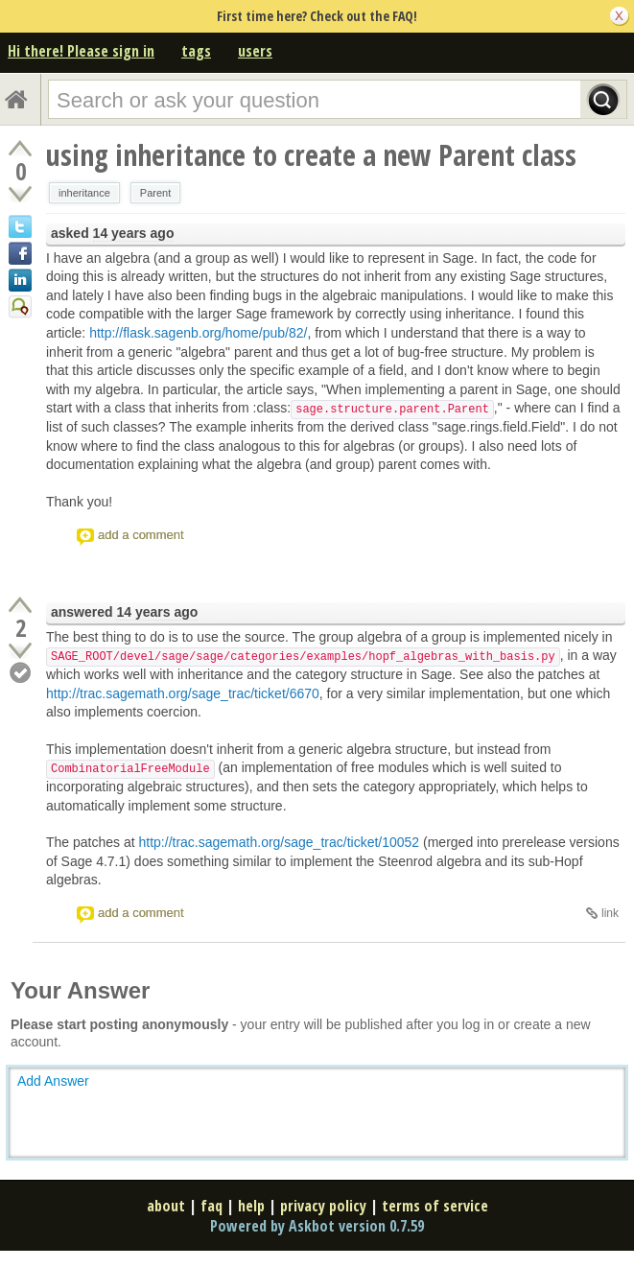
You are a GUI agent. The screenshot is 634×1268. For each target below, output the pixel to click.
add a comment (141, 535)
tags (196, 50)
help (251, 1205)
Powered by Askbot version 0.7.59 (317, 1225)
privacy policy (323, 1205)
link (610, 913)
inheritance (84, 193)
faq (211, 1205)
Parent (155, 193)
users (255, 50)
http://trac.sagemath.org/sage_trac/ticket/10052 (279, 842)
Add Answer (53, 1081)
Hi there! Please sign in (81, 50)
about (166, 1205)
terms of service (435, 1205)
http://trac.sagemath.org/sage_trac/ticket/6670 (182, 693)
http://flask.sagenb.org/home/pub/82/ (198, 332)
